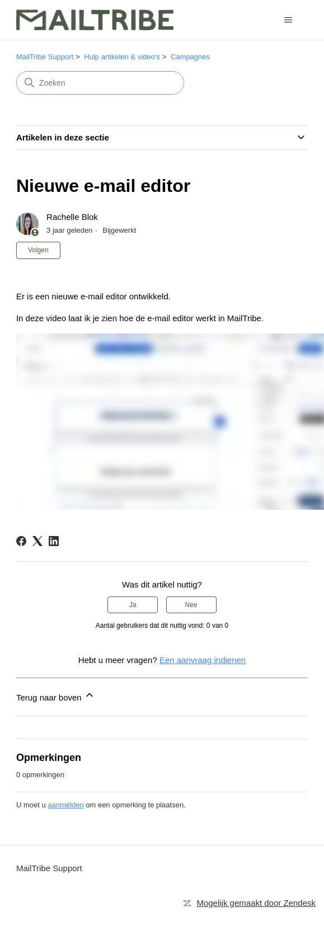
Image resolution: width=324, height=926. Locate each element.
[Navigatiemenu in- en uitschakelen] (288, 20)
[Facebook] (21, 541)
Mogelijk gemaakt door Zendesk (256, 903)
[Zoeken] (100, 83)
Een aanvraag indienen (202, 660)
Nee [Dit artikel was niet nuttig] (191, 605)
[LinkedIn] (54, 541)
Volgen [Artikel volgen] (38, 250)
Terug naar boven (55, 695)
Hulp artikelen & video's (121, 57)
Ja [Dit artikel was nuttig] (133, 605)
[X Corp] (37, 541)
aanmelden (65, 805)
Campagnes (190, 57)
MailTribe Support (44, 57)
